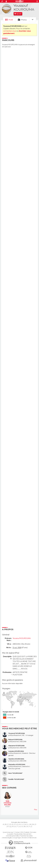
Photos (24, 20)
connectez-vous (9, 31)
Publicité (26, 832)
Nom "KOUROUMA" (15, 773)
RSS (22, 832)
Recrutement (27, 834)
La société (10, 834)
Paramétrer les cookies (26, 836)
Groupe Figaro (17, 837)
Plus (35, 810)
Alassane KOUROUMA (16, 746)
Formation (33, 832)
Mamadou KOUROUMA (16, 764)
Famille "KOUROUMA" (16, 779)
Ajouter (18, 14)
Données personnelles (13, 836)
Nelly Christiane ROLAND (7, 803)
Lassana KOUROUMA (16, 751)
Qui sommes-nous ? (8, 832)
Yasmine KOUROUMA (16, 759)
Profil (11, 20)
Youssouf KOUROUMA (16, 733)
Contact (17, 832)
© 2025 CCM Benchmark (29, 837)
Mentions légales (7, 837)
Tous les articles (18, 834)
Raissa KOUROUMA (15, 739)
